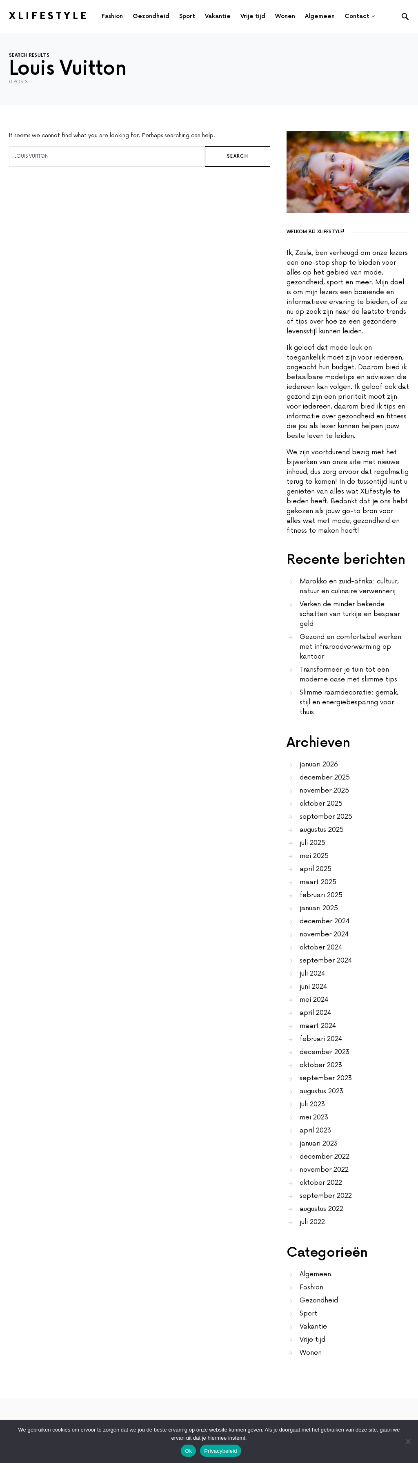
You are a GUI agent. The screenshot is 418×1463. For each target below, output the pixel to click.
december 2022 (324, 1157)
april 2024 (315, 1013)
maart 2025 (318, 882)
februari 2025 (321, 895)
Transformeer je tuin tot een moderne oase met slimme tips (348, 674)
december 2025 (325, 777)
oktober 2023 (321, 1065)
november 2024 (324, 934)
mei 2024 (314, 1000)
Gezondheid (319, 1300)
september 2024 (326, 960)
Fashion (311, 1287)
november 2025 (324, 790)
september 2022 (326, 1196)
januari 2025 (319, 908)
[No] (408, 1441)
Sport (308, 1313)
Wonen (311, 1353)
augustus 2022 (321, 1209)
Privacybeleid (220, 1451)
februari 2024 (321, 1039)
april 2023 (315, 1130)
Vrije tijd (312, 1340)
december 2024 (324, 921)
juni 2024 (313, 987)
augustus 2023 (321, 1091)
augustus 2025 (322, 830)
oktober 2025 (321, 804)
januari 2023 (319, 1143)
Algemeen (315, 1274)
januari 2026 (319, 764)
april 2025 (315, 869)
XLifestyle (49, 16)
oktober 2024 (321, 947)
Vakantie (313, 1326)
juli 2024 (312, 973)
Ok (188, 1451)
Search (237, 156)
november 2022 (324, 1170)
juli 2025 (312, 843)
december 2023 (324, 1052)
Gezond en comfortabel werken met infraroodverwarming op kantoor (350, 647)
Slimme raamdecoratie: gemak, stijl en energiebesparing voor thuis (349, 702)
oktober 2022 (321, 1183)
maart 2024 (318, 1026)
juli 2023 (312, 1104)
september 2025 (326, 817)
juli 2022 (312, 1222)
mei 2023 (314, 1117)
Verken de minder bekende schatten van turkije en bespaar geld (350, 614)
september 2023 (326, 1078)
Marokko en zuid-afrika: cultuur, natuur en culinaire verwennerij (349, 586)
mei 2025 (314, 856)
